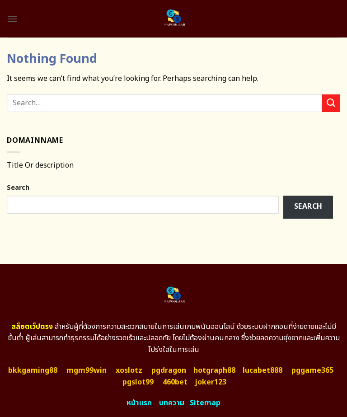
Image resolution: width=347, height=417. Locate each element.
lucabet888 (262, 370)
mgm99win (86, 370)
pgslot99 (138, 382)
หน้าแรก (139, 403)
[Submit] (331, 103)
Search (18, 187)
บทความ (171, 403)
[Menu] (12, 19)
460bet (175, 382)
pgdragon (168, 370)
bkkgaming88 (32, 370)
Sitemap (205, 403)
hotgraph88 (214, 370)
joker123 (210, 382)
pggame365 (312, 370)
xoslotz (129, 370)
